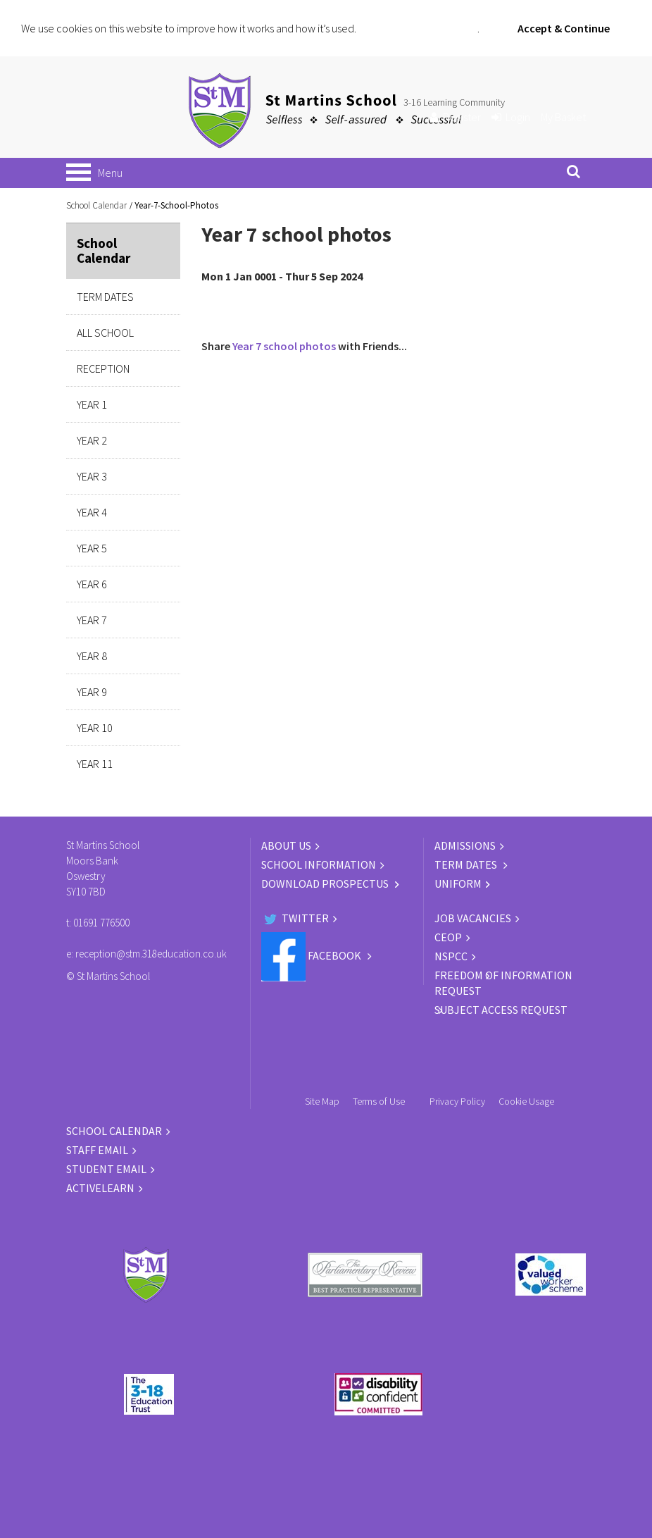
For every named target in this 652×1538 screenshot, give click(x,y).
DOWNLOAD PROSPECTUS (326, 883)
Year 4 (92, 512)
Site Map (322, 1101)
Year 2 (92, 440)
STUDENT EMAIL (106, 1169)
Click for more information (417, 28)
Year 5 (92, 548)
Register (455, 117)
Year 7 (92, 620)
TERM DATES (466, 864)
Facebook (312, 955)
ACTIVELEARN (100, 1188)
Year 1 (92, 404)
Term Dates (105, 297)
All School (105, 332)
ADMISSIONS (465, 845)
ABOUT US (286, 845)
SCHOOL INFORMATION (318, 864)
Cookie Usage (526, 1101)
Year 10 (95, 728)
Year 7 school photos (284, 346)
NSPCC (451, 956)
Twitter (295, 918)
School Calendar (96, 205)
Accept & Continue (564, 28)
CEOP (448, 937)
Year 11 (95, 764)
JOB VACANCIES (472, 918)
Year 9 (92, 692)
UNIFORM (458, 883)
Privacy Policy (457, 1101)
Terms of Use (379, 1101)
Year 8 (92, 656)
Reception (103, 368)
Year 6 (92, 584)
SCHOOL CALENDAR (114, 1131)
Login (510, 117)
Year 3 (92, 476)
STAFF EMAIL (97, 1150)
